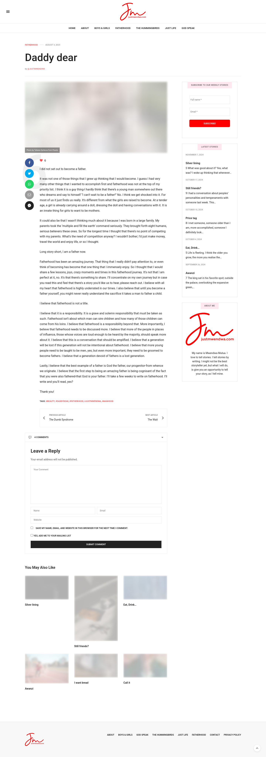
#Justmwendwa (92, 401)
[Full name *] (209, 100)
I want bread (81, 682)
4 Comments (39, 437)
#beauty (50, 401)
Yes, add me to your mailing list (51, 535)
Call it (126, 682)
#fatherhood (76, 401)
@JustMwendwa (36, 69)
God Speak (188, 28)
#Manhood (107, 401)
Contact (215, 735)
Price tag (191, 218)
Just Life (170, 28)
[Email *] (209, 112)
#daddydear (62, 401)
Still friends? (81, 646)
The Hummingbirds (148, 28)
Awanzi (29, 688)
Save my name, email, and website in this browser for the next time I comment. (82, 528)
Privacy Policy (232, 735)
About (85, 28)
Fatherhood (122, 28)
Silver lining (31, 604)
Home (72, 28)
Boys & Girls (102, 28)
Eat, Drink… (129, 604)
